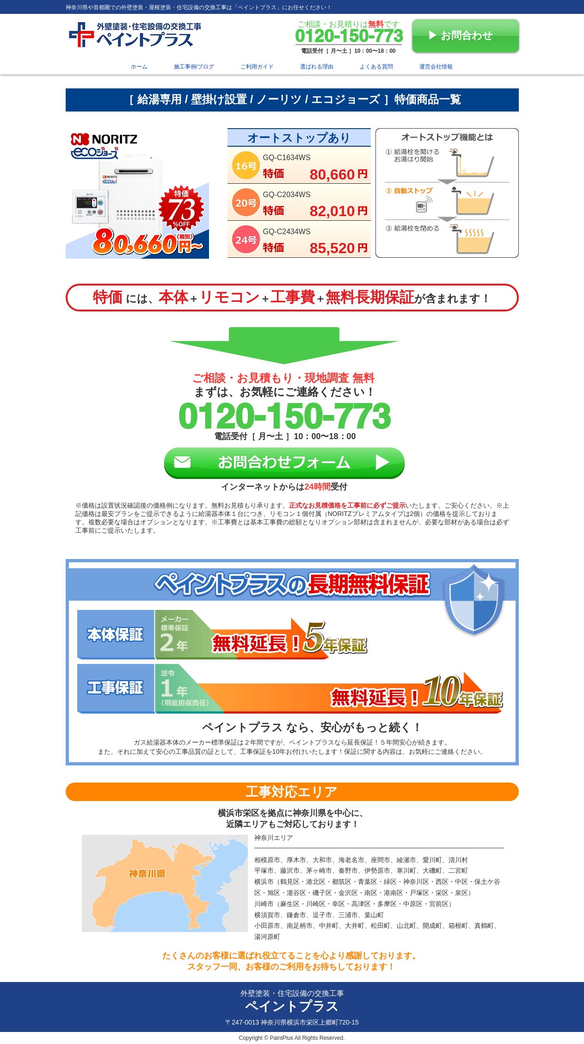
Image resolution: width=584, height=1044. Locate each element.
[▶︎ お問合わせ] (465, 35)
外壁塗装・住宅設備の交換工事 (292, 993)
